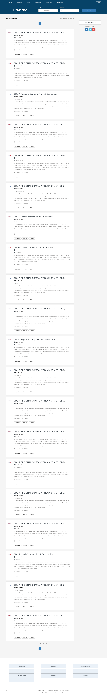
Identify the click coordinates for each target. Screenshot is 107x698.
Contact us (66, 690)
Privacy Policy (62, 692)
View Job (25, 54)
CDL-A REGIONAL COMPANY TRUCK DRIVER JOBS (39, 32)
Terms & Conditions (53, 692)
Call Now (32, 54)
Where (62, 7)
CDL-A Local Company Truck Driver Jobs (33, 217)
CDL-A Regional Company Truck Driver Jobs (35, 94)
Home (7, 690)
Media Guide (45, 692)
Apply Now (17, 54)
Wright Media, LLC (42, 690)
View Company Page (90, 22)
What (39, 7)
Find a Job (88, 10)
